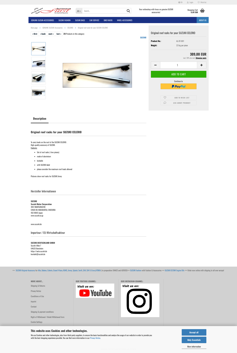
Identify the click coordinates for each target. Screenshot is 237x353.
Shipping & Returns (38, 285)
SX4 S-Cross (91, 270)
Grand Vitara (57, 270)
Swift (80, 270)
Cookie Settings (36, 321)
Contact (33, 306)
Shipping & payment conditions (42, 311)
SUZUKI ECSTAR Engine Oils (174, 270)
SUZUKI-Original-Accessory (25, 270)
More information (194, 346)
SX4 (84, 270)
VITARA (98, 270)
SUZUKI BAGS (80, 20)
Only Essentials (194, 339)
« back (43, 33)
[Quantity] (178, 65)
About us (202, 20)
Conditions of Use (37, 296)
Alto (39, 270)
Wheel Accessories (124, 20)
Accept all (194, 332)
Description (39, 118)
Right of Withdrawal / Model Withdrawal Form (47, 317)
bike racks (108, 20)
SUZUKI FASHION (65, 20)
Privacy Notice (95, 337)
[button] (180, 2)
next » (51, 33)
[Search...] (79, 11)
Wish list (202, 2)
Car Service (94, 20)
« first (34, 33)
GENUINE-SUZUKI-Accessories (42, 20)
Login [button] (190, 2)
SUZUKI (143, 37)
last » (59, 33)
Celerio (50, 270)
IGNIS (65, 270)
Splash (75, 270)
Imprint (33, 301)
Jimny (70, 270)
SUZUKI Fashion (135, 270)
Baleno (44, 270)
